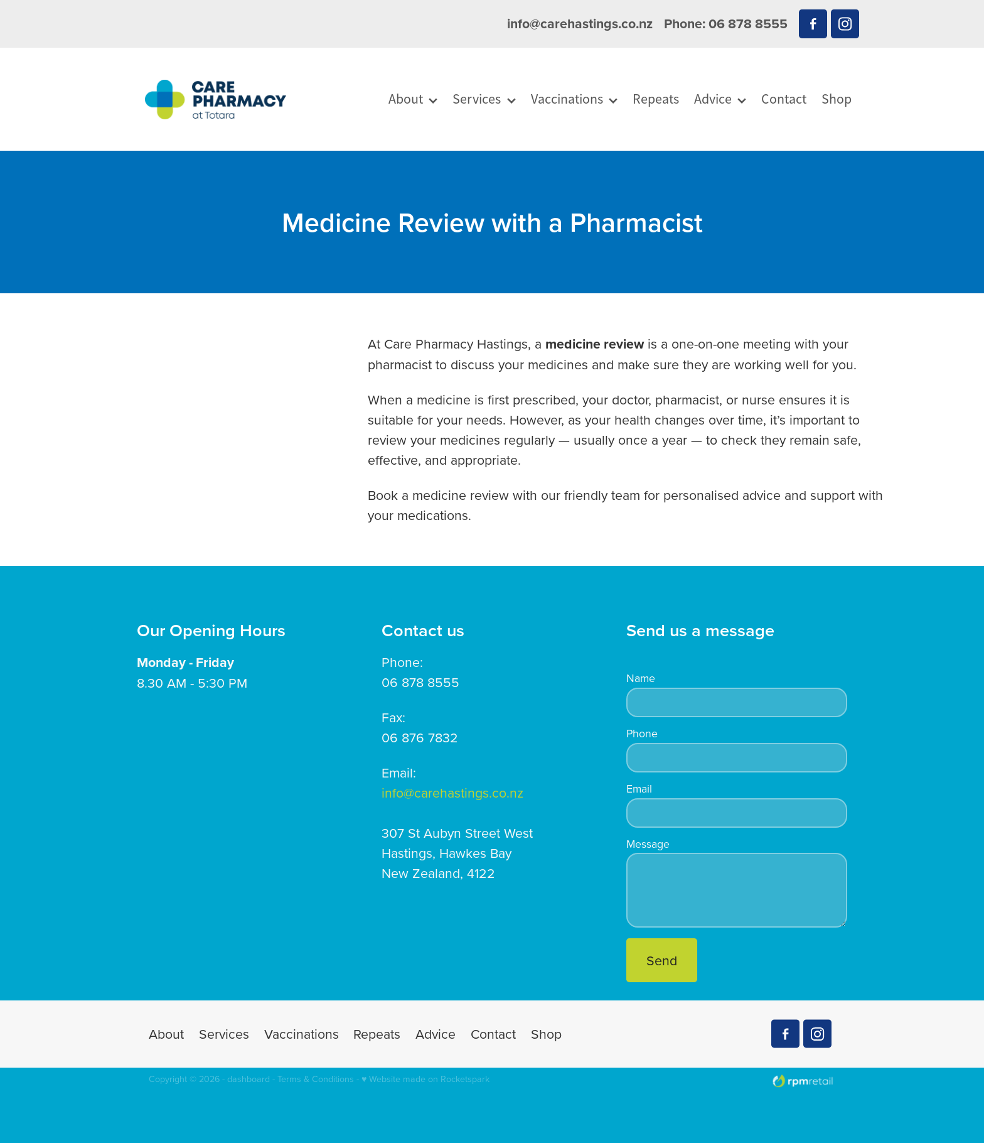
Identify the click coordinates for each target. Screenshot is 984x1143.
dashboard (248, 1079)
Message (648, 844)
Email (639, 788)
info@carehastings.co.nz (580, 23)
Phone (642, 733)
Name (640, 678)
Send (661, 960)
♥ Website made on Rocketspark (425, 1079)
